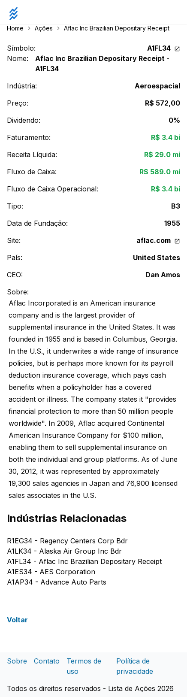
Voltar (17, 619)
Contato (47, 661)
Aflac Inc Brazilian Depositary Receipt (116, 28)
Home (15, 28)
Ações (44, 28)
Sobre (17, 661)
